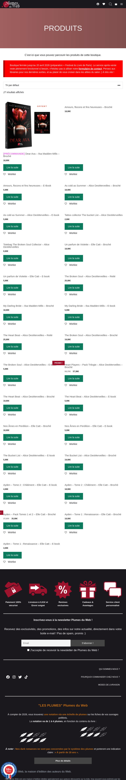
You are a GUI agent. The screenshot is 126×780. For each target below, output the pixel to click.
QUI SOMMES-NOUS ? (109, 669)
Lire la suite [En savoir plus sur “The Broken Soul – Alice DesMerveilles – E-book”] (12, 378)
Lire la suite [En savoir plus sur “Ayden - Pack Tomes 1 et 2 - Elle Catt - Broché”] (12, 525)
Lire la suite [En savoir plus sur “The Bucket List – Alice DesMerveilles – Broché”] (74, 466)
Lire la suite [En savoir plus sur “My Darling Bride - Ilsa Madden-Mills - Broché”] (12, 317)
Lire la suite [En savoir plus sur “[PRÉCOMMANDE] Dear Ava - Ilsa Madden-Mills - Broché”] (12, 167)
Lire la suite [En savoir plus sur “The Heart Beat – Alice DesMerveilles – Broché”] (12, 408)
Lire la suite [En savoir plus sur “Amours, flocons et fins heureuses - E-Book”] (12, 197)
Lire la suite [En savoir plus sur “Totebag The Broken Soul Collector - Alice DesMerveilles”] (12, 258)
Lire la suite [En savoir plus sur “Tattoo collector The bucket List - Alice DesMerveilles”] (74, 226)
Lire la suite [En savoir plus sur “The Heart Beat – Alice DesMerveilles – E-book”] (74, 408)
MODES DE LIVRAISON (109, 685)
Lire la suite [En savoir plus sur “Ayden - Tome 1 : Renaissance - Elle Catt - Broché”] (74, 525)
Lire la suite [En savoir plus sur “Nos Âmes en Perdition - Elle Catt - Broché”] (12, 437)
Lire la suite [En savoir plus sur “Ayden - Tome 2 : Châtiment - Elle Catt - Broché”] (74, 496)
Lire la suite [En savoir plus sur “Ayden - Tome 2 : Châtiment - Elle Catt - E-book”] (12, 496)
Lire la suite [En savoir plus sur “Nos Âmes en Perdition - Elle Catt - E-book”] (74, 437)
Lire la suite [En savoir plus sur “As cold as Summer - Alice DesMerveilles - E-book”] (12, 226)
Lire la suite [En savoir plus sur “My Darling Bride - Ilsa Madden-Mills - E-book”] (74, 317)
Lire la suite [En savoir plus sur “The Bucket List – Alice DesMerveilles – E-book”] (12, 466)
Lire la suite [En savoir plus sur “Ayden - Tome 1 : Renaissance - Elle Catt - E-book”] (12, 555)
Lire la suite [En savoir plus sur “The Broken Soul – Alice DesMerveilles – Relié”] (74, 287)
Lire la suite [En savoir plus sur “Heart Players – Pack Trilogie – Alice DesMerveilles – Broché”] (74, 378)
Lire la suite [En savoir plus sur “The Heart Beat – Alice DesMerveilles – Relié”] (12, 346)
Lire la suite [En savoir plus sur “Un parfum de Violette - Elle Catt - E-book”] (12, 287)
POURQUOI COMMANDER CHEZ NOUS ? (100, 677)
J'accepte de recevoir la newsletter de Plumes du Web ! (63, 650)
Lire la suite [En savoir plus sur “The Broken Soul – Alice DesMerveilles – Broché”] (74, 346)
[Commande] (63, 85)
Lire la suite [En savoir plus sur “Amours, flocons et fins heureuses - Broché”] (74, 167)
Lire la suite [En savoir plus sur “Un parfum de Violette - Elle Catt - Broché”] (74, 258)
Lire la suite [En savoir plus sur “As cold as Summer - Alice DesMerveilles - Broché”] (74, 197)
